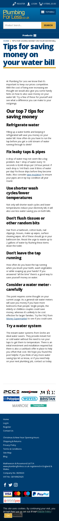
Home (6, 40)
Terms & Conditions (12, 448)
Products (29, 35)
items (47, 4)
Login (32, 4)
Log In (6, 423)
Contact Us (8, 430)
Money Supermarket (16, 318)
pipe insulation (34, 174)
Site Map (7, 452)
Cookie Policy (44, 511)
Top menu (47, 12)
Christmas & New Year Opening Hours (21, 437)
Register (19, 4)
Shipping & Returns (12, 441)
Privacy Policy (9, 445)
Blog (5, 456)
